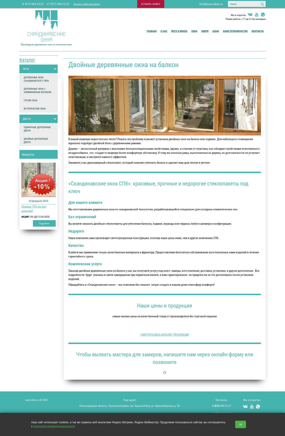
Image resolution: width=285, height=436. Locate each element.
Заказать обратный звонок (87, 3)
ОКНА (40, 69)
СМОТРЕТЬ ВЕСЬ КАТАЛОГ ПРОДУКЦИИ (165, 335)
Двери (205, 31)
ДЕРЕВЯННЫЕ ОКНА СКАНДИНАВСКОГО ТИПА (36, 79)
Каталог (27, 60)
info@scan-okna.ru (211, 4)
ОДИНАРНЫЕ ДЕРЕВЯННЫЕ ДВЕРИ (37, 129)
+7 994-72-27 (58, 4)
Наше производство (235, 31)
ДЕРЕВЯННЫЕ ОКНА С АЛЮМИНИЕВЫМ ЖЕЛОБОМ (37, 90)
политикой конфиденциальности (54, 426)
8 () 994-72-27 (221, 406)
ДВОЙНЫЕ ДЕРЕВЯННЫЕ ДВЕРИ (36, 140)
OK (240, 424)
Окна (194, 31)
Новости (28, 154)
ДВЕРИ (40, 119)
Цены (215, 31)
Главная (152, 31)
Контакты (258, 31)
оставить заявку (150, 3)
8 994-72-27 (33, 4)
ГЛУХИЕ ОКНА (30, 100)
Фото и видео (179, 31)
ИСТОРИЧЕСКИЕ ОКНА (35, 108)
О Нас (164, 31)
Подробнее (44, 223)
